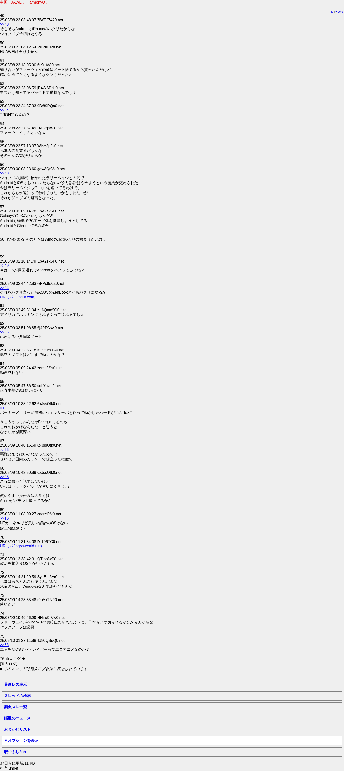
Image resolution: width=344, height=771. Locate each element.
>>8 (3, 408)
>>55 (4, 332)
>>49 (4, 266)
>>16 (4, 518)
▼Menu (339, 12)
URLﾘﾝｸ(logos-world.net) (21, 546)
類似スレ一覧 (15, 707)
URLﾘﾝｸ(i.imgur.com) (17, 297)
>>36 (4, 645)
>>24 (4, 288)
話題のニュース (17, 718)
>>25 (4, 477)
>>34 (4, 110)
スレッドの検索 (17, 696)
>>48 (4, 24)
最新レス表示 (15, 684)
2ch (332, 12)
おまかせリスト (17, 729)
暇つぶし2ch (15, 752)
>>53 (4, 450)
